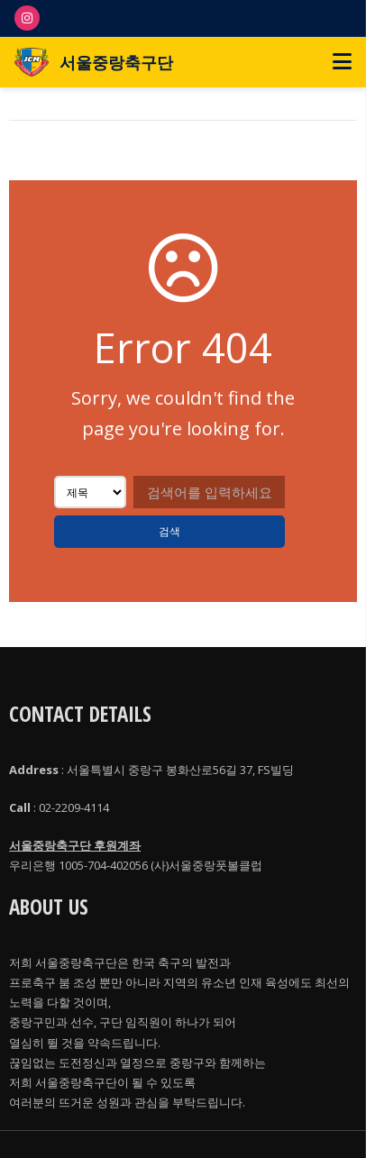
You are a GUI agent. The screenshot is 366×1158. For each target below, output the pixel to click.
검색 (169, 531)
